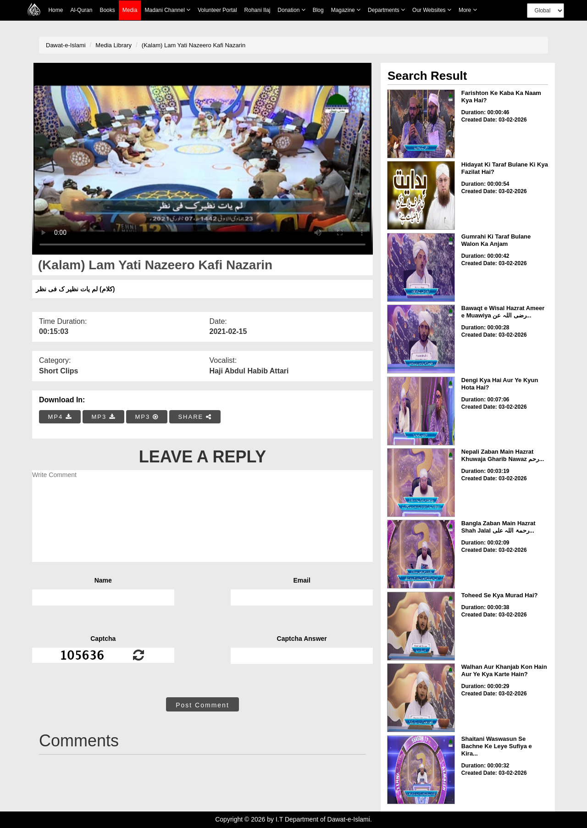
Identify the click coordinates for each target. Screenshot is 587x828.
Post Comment (202, 705)
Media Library (113, 45)
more (468, 9)
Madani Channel (167, 9)
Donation (291, 9)
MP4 (60, 416)
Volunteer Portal (217, 10)
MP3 (103, 416)
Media (130, 10)
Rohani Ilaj (257, 10)
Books (107, 10)
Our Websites (431, 9)
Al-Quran (81, 10)
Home (55, 10)
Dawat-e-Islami (66, 45)
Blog (318, 10)
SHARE (194, 416)
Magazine (345, 9)
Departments (386, 9)
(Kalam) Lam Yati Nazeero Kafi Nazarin (193, 45)
